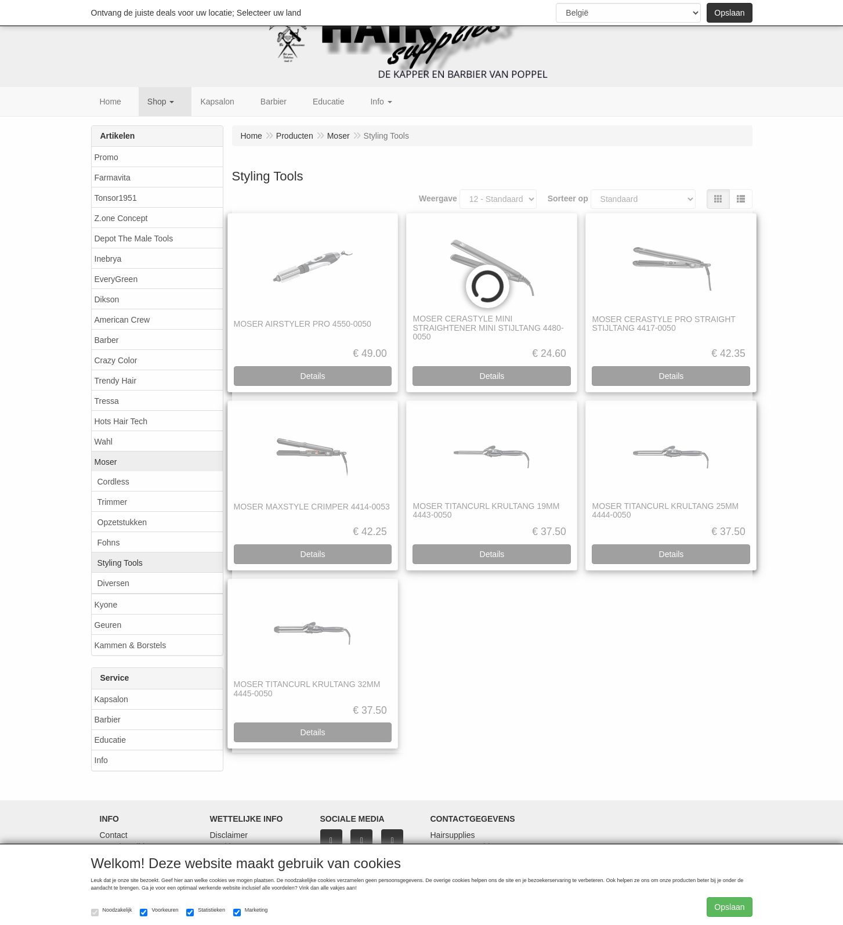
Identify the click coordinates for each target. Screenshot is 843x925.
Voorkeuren (159, 911)
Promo (106, 157)
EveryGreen (116, 279)
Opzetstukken (122, 522)
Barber (107, 340)
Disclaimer (229, 835)
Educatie (110, 740)
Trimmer (112, 502)
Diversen (113, 583)
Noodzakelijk (111, 911)
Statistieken (205, 911)
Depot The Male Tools (134, 238)
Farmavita (113, 177)
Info (101, 760)
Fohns (108, 542)
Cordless (113, 481)
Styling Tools (120, 563)
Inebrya (108, 258)
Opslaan (729, 12)
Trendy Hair (116, 380)
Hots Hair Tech (121, 421)
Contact (114, 835)
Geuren (108, 625)
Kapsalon (111, 699)
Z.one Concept (121, 218)
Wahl (104, 441)
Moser (106, 462)
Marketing (250, 911)
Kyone (106, 604)
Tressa (107, 401)
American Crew (122, 319)
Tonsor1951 (116, 198)
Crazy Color (116, 360)
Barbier (108, 719)
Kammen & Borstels (131, 645)
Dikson (107, 299)
